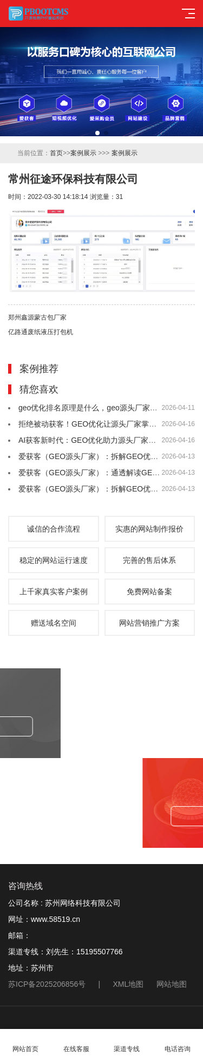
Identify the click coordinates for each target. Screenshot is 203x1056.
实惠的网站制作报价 (149, 528)
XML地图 (128, 984)
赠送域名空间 (53, 623)
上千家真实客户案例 (53, 591)
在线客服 (76, 1043)
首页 (56, 153)
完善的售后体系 (149, 560)
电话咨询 (177, 1043)
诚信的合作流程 (53, 528)
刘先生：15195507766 (84, 951)
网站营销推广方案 (149, 623)
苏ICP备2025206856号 (47, 984)
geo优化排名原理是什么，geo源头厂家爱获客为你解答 (110, 407)
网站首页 (25, 1043)
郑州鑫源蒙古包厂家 (37, 317)
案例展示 (83, 153)
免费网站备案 (149, 591)
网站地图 (171, 984)
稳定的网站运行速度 (53, 560)
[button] (97, 133)
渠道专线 (127, 1043)
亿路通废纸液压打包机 (40, 332)
